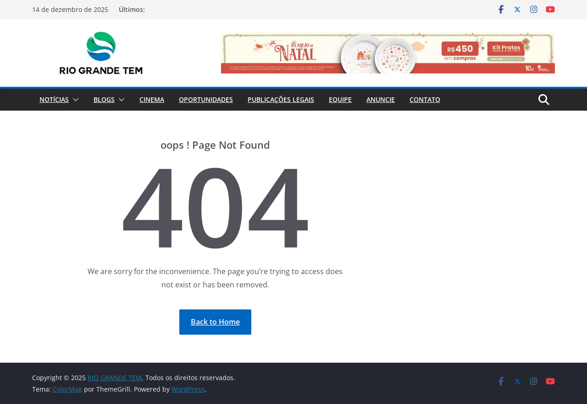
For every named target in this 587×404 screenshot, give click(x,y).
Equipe (340, 99)
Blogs (104, 99)
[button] (74, 99)
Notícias (54, 99)
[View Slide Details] (388, 52)
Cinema (151, 99)
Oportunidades (206, 99)
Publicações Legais (281, 99)
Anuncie (380, 99)
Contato (425, 99)
